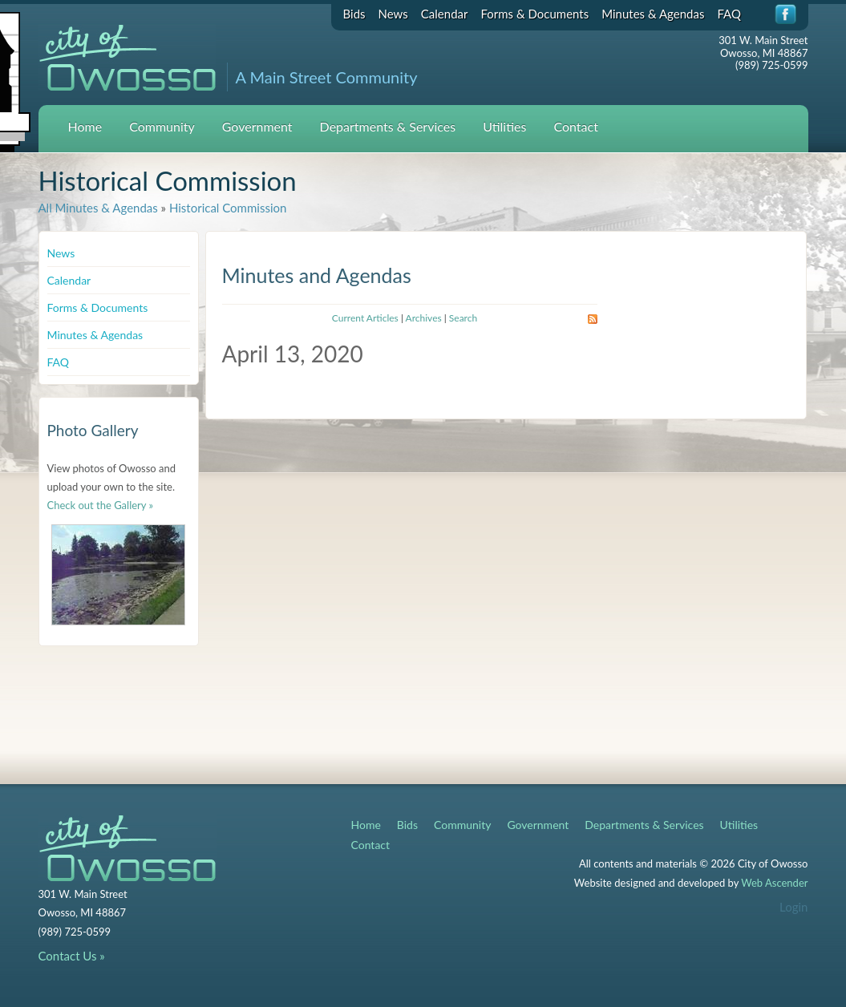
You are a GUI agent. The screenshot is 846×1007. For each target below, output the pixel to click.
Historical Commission (227, 207)
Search (463, 318)
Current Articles (365, 318)
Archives (424, 318)
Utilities (504, 126)
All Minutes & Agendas (98, 207)
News (393, 13)
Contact (575, 126)
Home (85, 126)
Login (793, 907)
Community (162, 126)
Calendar (444, 13)
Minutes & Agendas (652, 13)
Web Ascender (774, 882)
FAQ (729, 13)
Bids (354, 13)
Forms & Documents (534, 13)
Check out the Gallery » (100, 505)
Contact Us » (71, 955)
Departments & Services (388, 126)
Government (257, 126)
